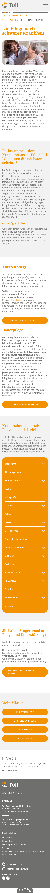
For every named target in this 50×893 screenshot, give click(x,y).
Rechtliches (25, 738)
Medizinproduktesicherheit (14, 844)
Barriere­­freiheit (9, 854)
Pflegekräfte (16, 299)
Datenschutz (7, 841)
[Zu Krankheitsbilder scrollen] (11, 12)
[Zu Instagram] (8, 878)
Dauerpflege (25, 729)
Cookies (5, 848)
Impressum (7, 837)
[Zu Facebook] (3, 878)
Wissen (14, 20)
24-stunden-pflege (25, 720)
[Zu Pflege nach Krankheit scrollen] (5, 12)
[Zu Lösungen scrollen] (8, 12)
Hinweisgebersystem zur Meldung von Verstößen (24, 851)
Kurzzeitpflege (25, 712)
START (5, 20)
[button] (45, 6)
